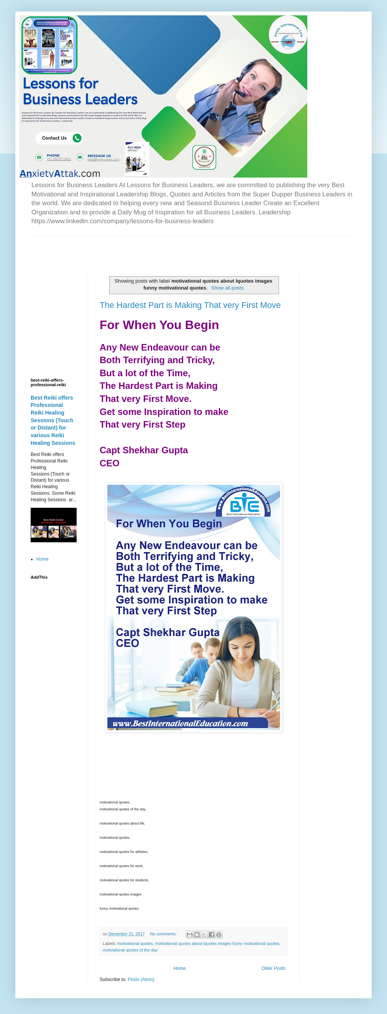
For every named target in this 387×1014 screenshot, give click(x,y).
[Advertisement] (120, 247)
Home (180, 968)
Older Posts (273, 968)
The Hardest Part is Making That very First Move (190, 305)
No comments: (164, 934)
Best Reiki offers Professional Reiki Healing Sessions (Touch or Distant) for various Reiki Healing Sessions (53, 420)
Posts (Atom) (141, 979)
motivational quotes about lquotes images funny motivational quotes (217, 943)
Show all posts (227, 288)
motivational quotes (135, 943)
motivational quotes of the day (130, 950)
